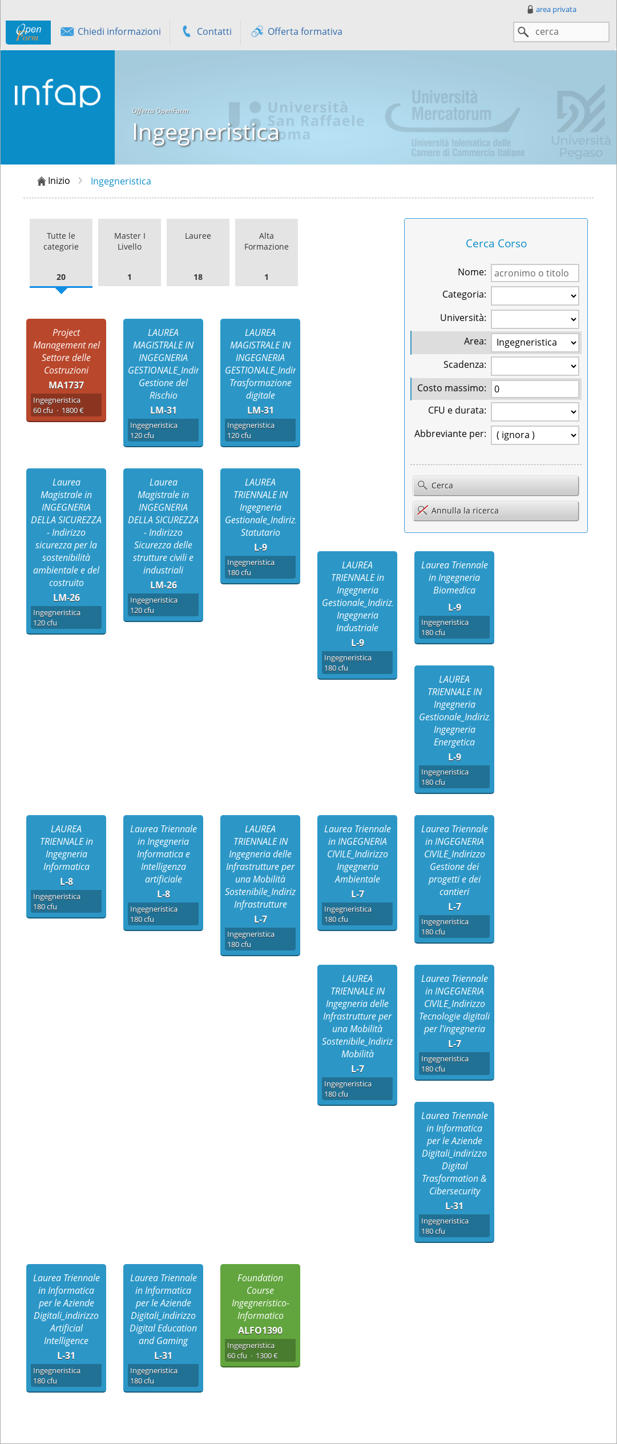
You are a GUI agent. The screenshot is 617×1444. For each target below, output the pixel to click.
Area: (475, 341)
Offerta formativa (295, 33)
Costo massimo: (451, 388)
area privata (550, 9)
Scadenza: (464, 364)
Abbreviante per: (450, 433)
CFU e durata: (457, 410)
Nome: (472, 272)
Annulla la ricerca (458, 510)
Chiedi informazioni (110, 33)
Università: (463, 317)
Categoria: (464, 294)
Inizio (52, 181)
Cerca (435, 486)
